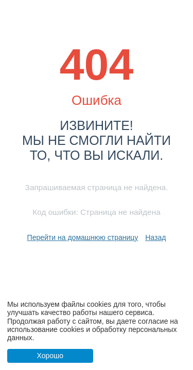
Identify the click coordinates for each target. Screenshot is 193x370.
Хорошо (50, 355)
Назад (155, 237)
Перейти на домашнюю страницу (82, 237)
